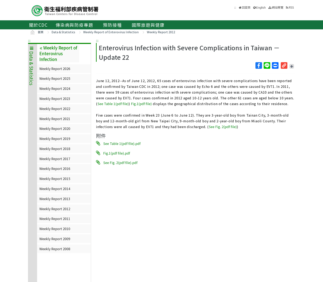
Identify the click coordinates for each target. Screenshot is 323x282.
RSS (291, 7)
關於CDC (38, 25)
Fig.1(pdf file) (141, 103)
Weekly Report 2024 (54, 88)
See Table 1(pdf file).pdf (121, 143)
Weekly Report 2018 (54, 148)
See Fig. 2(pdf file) (223, 126)
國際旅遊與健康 (148, 25)
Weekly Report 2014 (54, 188)
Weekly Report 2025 (54, 78)
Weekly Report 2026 (54, 68)
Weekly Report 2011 (54, 218)
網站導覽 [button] (277, 7)
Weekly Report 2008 (54, 248)
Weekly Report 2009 (54, 238)
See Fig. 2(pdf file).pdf (120, 162)
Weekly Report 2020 (54, 128)
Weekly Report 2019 (54, 138)
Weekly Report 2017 (54, 158)
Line (266, 65)
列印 (275, 65)
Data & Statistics (63, 32)
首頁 (40, 32)
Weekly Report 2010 (54, 228)
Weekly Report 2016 (54, 168)
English (261, 7)
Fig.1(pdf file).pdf (116, 152)
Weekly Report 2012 (161, 32)
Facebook (258, 65)
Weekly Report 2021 (54, 118)
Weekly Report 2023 (54, 98)
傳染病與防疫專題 (74, 25)
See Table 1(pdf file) (113, 103)
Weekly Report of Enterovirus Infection (111, 32)
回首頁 (246, 7)
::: (29, 40)
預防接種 (112, 25)
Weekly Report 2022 (54, 108)
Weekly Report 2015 (54, 178)
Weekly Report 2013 (54, 198)
